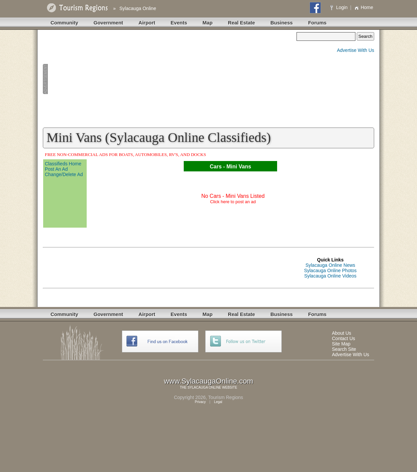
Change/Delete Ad (64, 174)
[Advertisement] (169, 79)
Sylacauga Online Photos (330, 270)
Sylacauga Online (137, 8)
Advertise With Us (355, 50)
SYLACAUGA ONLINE (204, 387)
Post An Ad (56, 169)
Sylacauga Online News (330, 265)
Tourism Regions (225, 397)
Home (363, 7)
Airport (147, 22)
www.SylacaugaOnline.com (208, 381)
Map (207, 22)
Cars (216, 166)
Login (339, 7)
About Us (341, 333)
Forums (317, 22)
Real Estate (241, 22)
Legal (218, 402)
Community (64, 22)
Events (179, 22)
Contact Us (343, 338)
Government (108, 22)
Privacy (200, 402)
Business (281, 22)
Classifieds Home (63, 163)
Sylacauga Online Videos (330, 276)
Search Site (344, 349)
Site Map (341, 343)
